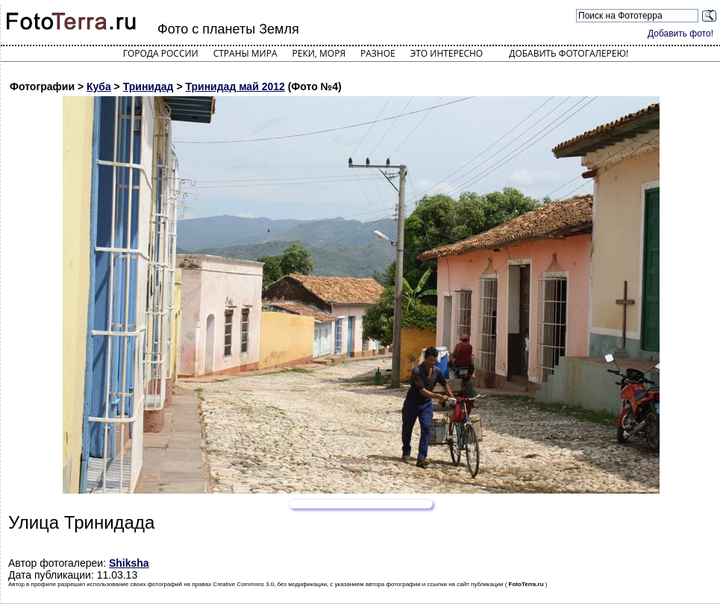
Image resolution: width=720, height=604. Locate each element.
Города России (160, 53)
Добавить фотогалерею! (568, 53)
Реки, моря (318, 53)
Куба (99, 86)
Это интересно (446, 53)
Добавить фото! (680, 33)
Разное (377, 53)
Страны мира (245, 53)
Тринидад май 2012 (234, 86)
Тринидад (148, 86)
